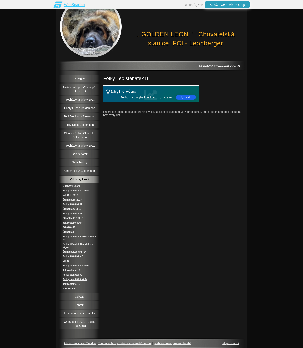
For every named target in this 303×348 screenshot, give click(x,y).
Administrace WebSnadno (80, 343)
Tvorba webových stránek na (124, 343)
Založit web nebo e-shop (227, 5)
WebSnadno (74, 4)
